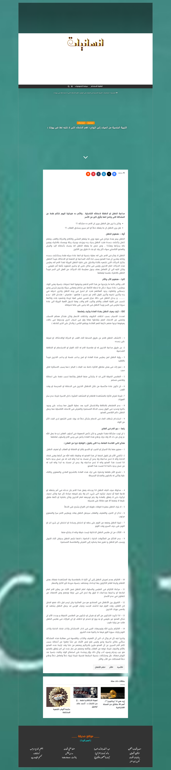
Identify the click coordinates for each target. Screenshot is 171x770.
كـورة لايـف (36, 753)
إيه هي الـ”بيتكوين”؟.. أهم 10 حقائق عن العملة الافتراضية (114, 704)
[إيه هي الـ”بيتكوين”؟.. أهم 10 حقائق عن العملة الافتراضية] (113, 693)
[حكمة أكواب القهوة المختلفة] (58, 697)
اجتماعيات (106, 92)
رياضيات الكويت (134, 757)
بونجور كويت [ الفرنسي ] (102, 753)
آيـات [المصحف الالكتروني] (102, 757)
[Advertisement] (85, 18)
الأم (110, 667)
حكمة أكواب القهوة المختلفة (61, 711)
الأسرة (119, 667)
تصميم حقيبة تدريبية (36, 757)
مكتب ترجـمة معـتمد (134, 761)
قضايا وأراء (81, 122)
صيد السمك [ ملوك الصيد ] (102, 749)
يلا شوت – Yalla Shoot (69, 757)
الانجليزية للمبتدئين (134, 753)
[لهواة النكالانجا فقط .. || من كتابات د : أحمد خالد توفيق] (85, 692)
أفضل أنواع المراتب (36, 749)
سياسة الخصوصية (82, 86)
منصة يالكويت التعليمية (134, 749)
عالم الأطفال (99, 667)
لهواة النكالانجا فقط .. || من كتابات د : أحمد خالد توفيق (86, 703)
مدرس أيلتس (69, 753)
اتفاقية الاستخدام (97, 86)
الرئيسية (113, 92)
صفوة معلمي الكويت (69, 749)
